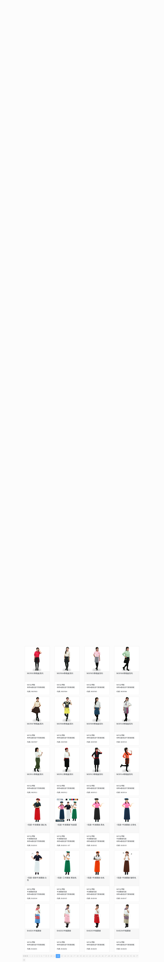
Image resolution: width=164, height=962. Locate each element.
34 (127, 956)
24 (96, 956)
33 (124, 956)
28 (109, 956)
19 (80, 956)
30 (115, 956)
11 (54, 956)
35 (131, 956)
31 (118, 956)
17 (74, 956)
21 (87, 956)
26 (102, 956)
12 (58, 956)
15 (68, 956)
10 (51, 956)
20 (84, 956)
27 (105, 956)
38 (24, 960)
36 (134, 956)
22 (90, 956)
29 (112, 956)
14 (65, 956)
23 (93, 956)
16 (71, 956)
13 (62, 956)
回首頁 (25, 956)
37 (137, 956)
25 (99, 956)
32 (121, 956)
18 (77, 956)
